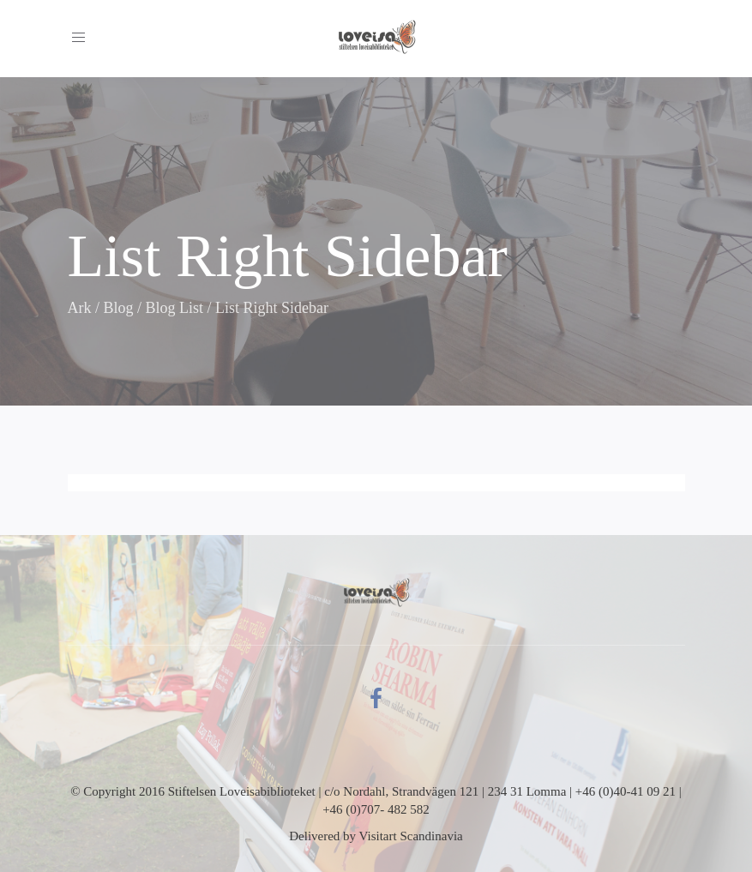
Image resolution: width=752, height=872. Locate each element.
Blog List (175, 307)
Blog (119, 307)
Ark (80, 307)
